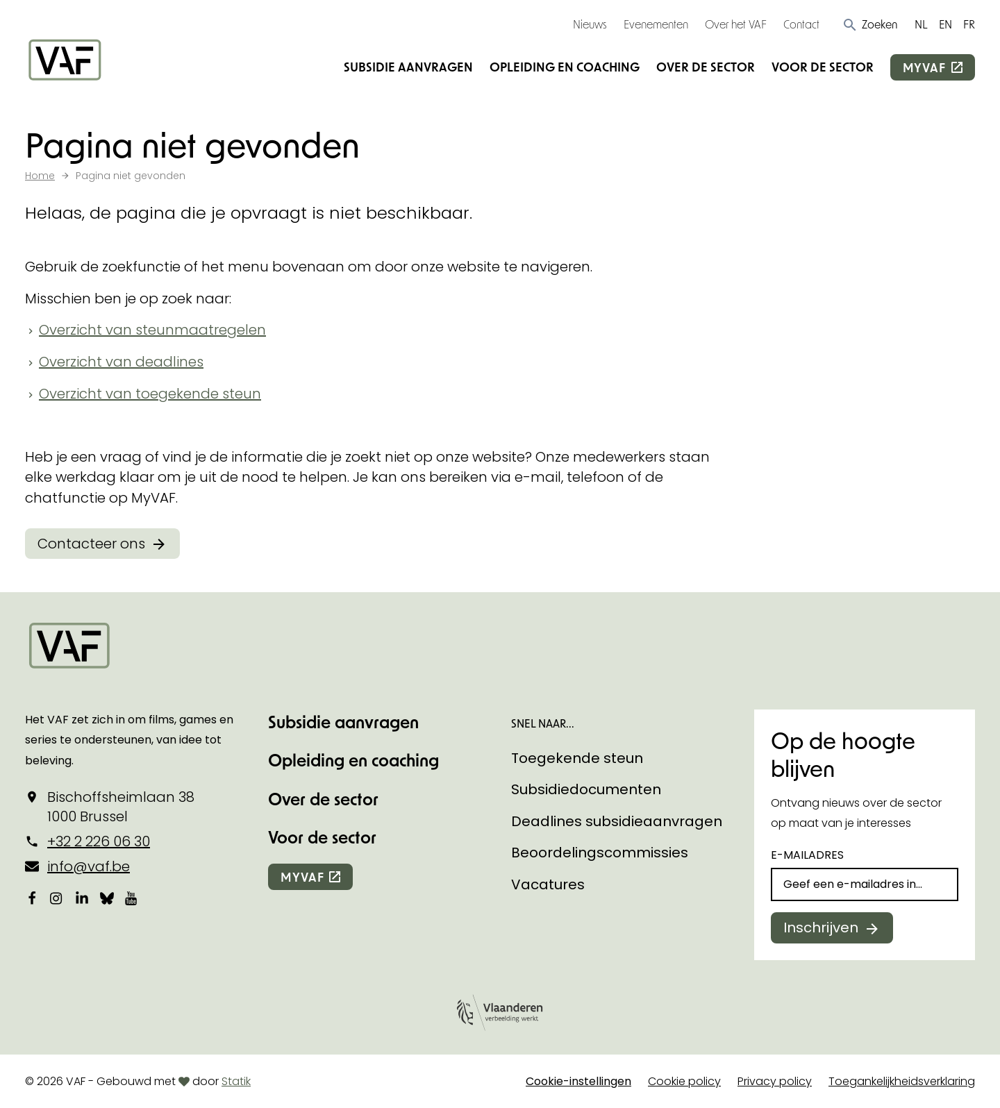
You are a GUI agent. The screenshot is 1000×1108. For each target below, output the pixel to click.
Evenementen (656, 24)
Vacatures (548, 884)
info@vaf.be (88, 866)
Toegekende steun (577, 758)
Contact (801, 24)
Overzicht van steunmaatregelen (152, 329)
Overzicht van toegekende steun (150, 393)
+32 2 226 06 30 (98, 841)
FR (969, 24)
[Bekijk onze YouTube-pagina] (132, 897)
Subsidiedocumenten (586, 789)
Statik (236, 1081)
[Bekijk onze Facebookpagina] (32, 897)
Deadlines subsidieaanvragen (616, 821)
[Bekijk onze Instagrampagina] (57, 897)
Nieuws (590, 24)
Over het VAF (736, 24)
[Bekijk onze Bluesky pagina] (107, 897)
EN (945, 24)
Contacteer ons (91, 543)
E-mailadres (807, 855)
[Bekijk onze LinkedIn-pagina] (82, 897)
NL (921, 24)
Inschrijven (820, 927)
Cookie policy (684, 1081)
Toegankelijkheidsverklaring (901, 1081)
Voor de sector (823, 66)
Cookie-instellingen (578, 1081)
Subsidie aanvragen (408, 66)
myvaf (924, 67)
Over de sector (705, 66)
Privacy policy (775, 1081)
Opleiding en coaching (565, 66)
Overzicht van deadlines (121, 361)
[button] (870, 24)
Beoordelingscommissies (599, 852)
